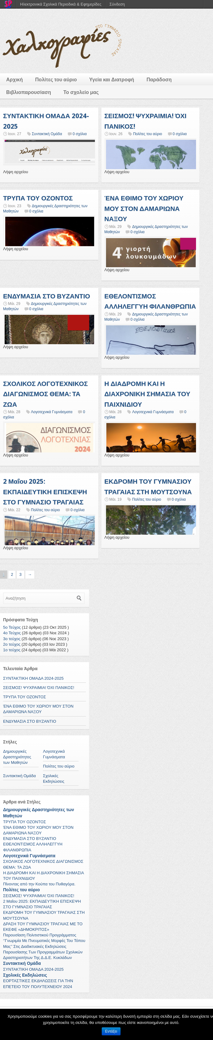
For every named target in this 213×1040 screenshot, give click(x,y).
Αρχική (14, 80)
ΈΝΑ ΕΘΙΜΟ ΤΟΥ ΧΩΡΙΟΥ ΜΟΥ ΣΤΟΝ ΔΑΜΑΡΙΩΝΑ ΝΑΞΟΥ (144, 208)
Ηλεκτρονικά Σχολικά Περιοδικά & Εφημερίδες (60, 4)
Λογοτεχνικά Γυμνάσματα (51, 412)
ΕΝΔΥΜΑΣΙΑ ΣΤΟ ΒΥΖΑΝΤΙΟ (46, 296)
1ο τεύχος (11, 650)
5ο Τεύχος (12, 627)
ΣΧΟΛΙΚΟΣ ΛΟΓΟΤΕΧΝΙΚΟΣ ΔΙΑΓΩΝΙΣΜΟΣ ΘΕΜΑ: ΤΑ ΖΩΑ (45, 394)
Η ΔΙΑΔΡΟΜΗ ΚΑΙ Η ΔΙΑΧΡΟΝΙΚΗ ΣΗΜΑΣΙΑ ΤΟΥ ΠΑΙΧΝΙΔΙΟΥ (147, 394)
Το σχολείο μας (81, 92)
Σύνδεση (117, 4)
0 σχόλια (80, 134)
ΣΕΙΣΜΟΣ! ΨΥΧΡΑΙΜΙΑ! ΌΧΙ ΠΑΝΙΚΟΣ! (38, 687)
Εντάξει (111, 1031)
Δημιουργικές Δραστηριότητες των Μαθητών (17, 757)
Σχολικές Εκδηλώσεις (25, 975)
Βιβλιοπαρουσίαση (28, 92)
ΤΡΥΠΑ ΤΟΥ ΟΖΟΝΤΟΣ (38, 198)
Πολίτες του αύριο (56, 80)
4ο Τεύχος (12, 633)
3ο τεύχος (11, 638)
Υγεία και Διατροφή (111, 80)
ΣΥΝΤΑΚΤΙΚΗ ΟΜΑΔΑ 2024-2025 (33, 678)
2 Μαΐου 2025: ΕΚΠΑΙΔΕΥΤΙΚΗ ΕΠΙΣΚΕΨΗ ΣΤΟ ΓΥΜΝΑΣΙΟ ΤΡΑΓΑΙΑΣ (45, 491)
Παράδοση (159, 80)
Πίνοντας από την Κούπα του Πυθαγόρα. (39, 884)
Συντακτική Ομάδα (47, 134)
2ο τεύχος (11, 644)
